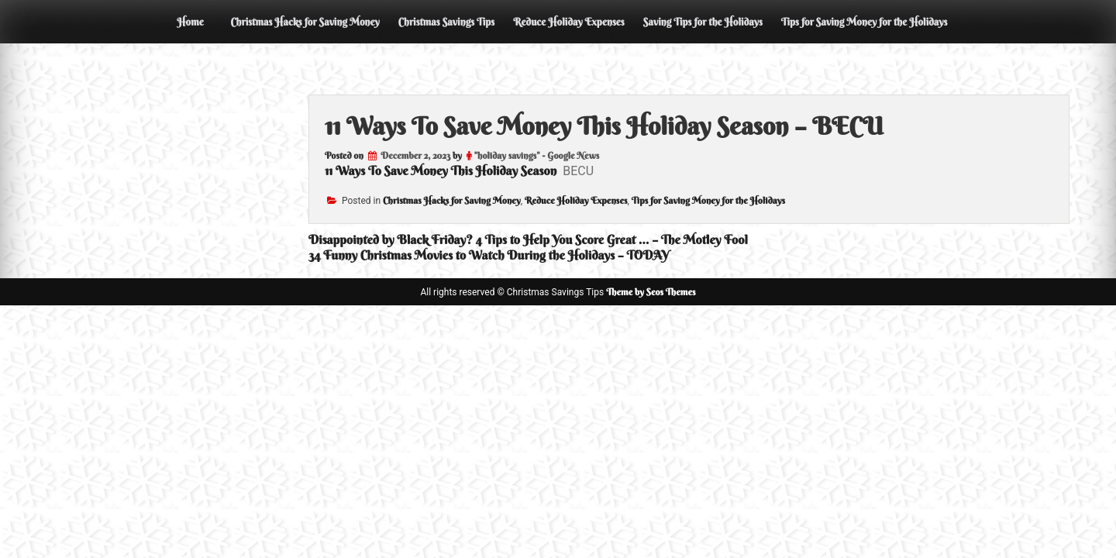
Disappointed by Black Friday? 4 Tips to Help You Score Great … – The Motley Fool (528, 239)
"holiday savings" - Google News (537, 155)
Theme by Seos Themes (650, 292)
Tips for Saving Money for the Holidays (864, 22)
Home (190, 22)
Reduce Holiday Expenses (569, 22)
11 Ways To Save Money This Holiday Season (440, 170)
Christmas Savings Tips (446, 22)
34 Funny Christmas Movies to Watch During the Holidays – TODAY (488, 255)
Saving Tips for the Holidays (703, 22)
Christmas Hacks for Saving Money (304, 22)
